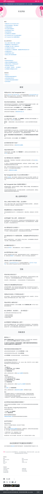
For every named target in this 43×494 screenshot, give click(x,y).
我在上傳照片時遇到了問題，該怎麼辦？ (12, 42)
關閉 (38, 492)
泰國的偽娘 (24, 468)
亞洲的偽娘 (5, 469)
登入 (38, 1)
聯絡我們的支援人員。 (20, 111)
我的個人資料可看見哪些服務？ (11, 54)
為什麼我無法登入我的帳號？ (10, 33)
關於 (4, 458)
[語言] (4, 479)
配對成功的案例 (25, 459)
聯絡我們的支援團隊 (19, 389)
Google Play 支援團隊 (21, 383)
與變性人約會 (24, 462)
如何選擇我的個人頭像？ (9, 53)
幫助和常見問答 (6, 459)
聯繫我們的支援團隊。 (13, 170)
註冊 (36, 1)
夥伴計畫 (5, 462)
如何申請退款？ (8, 81)
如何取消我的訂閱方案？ (9, 78)
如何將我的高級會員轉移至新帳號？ (12, 79)
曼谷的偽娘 (24, 469)
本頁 (13, 119)
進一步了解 (30, 492)
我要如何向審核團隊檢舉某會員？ (11, 62)
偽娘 (25, 451)
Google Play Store (16, 94)
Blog (23, 458)
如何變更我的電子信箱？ (9, 30)
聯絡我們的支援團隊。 (19, 145)
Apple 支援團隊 (20, 373)
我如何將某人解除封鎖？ (9, 65)
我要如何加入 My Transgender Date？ (12, 23)
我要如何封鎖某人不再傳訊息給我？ (12, 63)
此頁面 (36, 160)
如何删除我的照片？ (9, 51)
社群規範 (9, 177)
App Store (10, 94)
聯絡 (4, 460)
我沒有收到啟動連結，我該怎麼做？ (12, 25)
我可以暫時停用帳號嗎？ (9, 28)
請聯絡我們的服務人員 (8, 416)
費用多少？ (7, 74)
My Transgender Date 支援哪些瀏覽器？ (12, 37)
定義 (23, 460)
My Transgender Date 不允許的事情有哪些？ (13, 35)
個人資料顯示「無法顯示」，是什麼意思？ (13, 67)
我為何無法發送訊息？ (9, 60)
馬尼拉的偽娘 (24, 471)
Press (4, 463)
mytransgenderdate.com (33, 94)
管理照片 (10, 247)
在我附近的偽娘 (6, 468)
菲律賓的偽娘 (5, 472)
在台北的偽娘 (5, 471)
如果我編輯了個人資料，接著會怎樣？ (12, 46)
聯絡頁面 (12, 446)
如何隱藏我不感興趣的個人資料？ (11, 68)
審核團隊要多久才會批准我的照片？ (12, 44)
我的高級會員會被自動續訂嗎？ (11, 76)
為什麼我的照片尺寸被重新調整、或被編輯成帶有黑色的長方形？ (17, 49)
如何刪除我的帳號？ (9, 27)
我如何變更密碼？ (8, 32)
